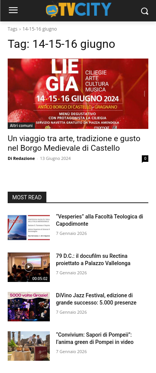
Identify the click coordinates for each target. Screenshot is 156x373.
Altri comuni (21, 125)
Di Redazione (21, 158)
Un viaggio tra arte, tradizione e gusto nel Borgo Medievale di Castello (74, 143)
